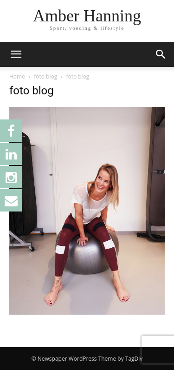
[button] (16, 54)
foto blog (45, 76)
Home (17, 76)
